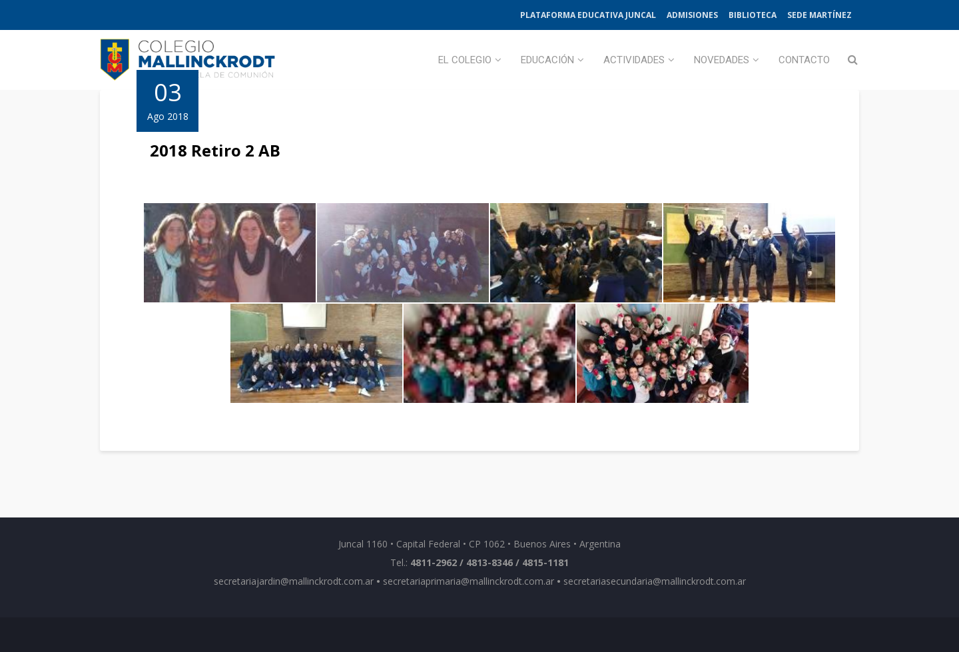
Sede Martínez (819, 15)
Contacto (804, 60)
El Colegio (464, 60)
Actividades (634, 60)
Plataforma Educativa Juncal (588, 15)
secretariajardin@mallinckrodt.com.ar (294, 581)
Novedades (721, 60)
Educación (547, 60)
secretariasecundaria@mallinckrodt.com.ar (654, 581)
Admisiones (692, 15)
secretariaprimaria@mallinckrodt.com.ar (468, 581)
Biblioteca (753, 15)
